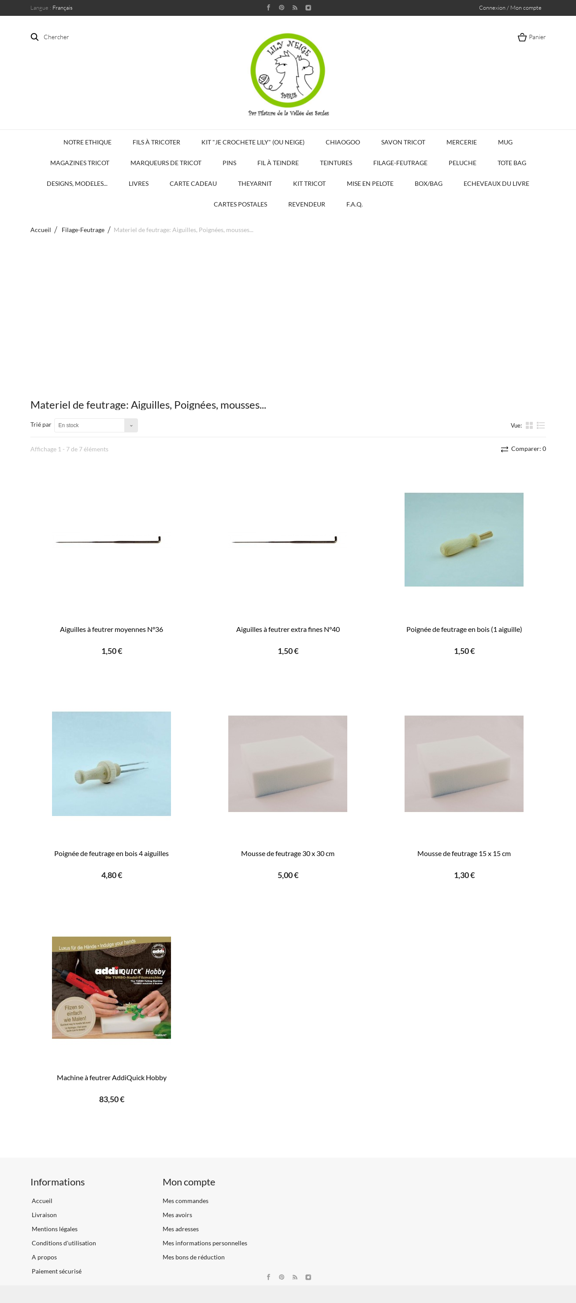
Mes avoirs (177, 1214)
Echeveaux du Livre (496, 183)
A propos (43, 1257)
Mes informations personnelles (205, 1243)
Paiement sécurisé (56, 1271)
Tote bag (512, 162)
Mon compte (189, 1182)
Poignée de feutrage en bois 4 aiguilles (111, 853)
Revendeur (306, 204)
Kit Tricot (309, 183)
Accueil (40, 229)
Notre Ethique (87, 142)
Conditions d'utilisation (63, 1243)
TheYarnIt (255, 183)
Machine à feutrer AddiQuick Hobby (112, 1077)
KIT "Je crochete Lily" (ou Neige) (253, 142)
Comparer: (528, 448)
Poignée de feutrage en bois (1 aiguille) (464, 629)
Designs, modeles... (77, 183)
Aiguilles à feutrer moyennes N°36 (111, 629)
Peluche (462, 162)
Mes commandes (185, 1200)
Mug (505, 142)
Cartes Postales (240, 204)
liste (541, 425)
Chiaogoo (343, 142)
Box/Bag (428, 183)
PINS (229, 162)
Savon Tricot (403, 142)
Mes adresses (181, 1229)
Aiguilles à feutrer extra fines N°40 (288, 629)
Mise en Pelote (370, 183)
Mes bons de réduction (194, 1257)
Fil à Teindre (278, 162)
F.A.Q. (354, 204)
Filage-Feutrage (400, 162)
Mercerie (461, 142)
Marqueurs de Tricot (165, 162)
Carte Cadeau (193, 183)
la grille (530, 425)
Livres (139, 183)
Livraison (43, 1214)
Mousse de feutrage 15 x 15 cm (464, 853)
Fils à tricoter (156, 142)
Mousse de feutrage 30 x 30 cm (287, 853)
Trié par (41, 424)
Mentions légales (54, 1229)
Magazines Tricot (79, 162)
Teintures (336, 162)
